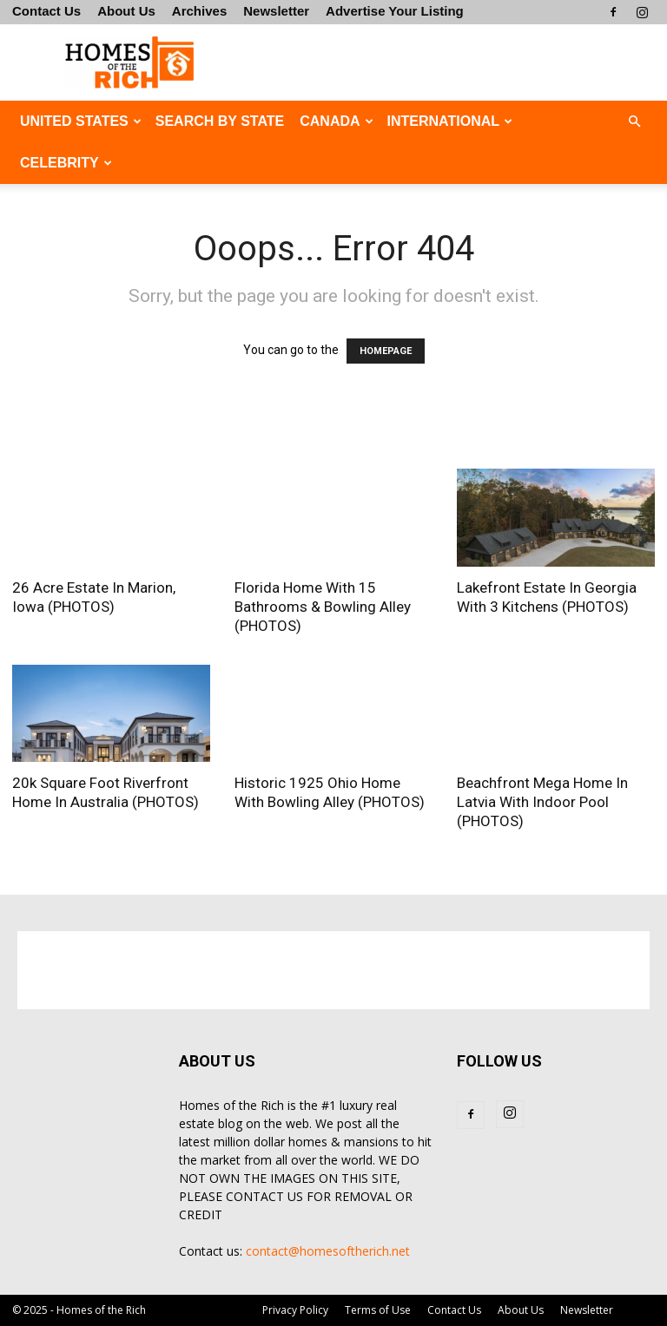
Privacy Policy (295, 1310)
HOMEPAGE (386, 351)
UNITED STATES (81, 121)
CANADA (336, 121)
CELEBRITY (66, 162)
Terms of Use (378, 1310)
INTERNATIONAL (449, 121)
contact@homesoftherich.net (328, 1251)
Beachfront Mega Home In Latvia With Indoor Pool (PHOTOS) (542, 802)
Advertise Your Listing (395, 10)
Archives (199, 10)
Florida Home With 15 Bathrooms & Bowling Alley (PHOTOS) (322, 606)
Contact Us (46, 10)
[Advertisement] (451, 62)
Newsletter (276, 10)
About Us (126, 10)
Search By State (219, 121)
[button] (634, 122)
